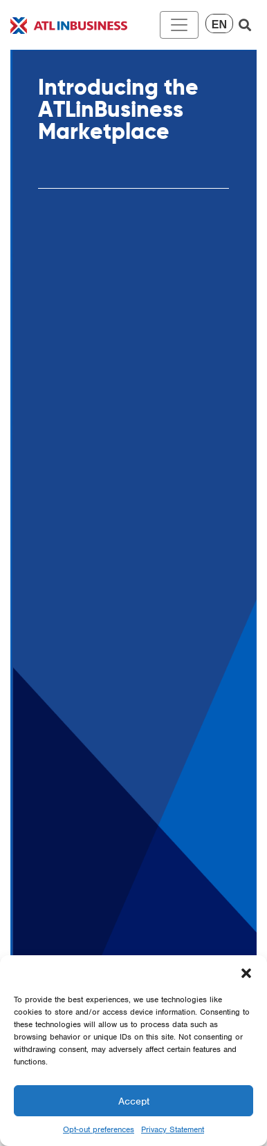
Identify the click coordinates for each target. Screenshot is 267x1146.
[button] (246, 972)
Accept (133, 1101)
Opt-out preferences (98, 1129)
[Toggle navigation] (179, 25)
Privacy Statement (172, 1129)
